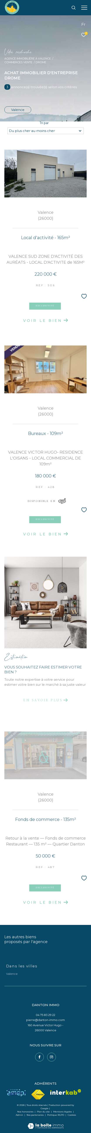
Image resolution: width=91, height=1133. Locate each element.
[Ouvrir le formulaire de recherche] (73, 7)
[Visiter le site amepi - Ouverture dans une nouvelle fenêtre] (16, 1092)
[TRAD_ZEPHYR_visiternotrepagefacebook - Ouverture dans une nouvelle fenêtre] (39, 1057)
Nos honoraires (25, 1111)
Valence (17, 110)
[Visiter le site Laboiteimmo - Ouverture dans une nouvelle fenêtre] (46, 1123)
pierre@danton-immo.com (45, 1020)
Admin (20, 1115)
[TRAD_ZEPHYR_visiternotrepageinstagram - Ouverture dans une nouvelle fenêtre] (51, 1057)
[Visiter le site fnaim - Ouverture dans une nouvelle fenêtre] (38, 1094)
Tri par (44, 123)
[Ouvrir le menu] (84, 7)
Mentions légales (62, 1111)
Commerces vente (18, 62)
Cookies (72, 1115)
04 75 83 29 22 (45, 1015)
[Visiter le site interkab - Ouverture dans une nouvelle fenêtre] (65, 1092)
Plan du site (43, 1111)
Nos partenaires (35, 1115)
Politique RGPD (55, 1115)
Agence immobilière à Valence (27, 58)
